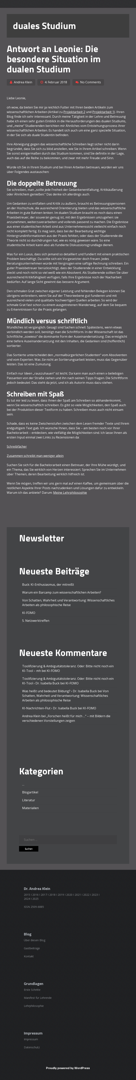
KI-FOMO (28, 613)
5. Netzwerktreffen (35, 621)
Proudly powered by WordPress (68, 1068)
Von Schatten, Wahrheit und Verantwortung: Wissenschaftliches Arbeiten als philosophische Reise (65, 695)
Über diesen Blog (34, 940)
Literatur (28, 800)
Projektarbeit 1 (103, 112)
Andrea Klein (23, 82)
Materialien (30, 808)
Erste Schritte (32, 990)
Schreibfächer (17, 446)
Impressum (31, 1039)
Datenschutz (32, 1047)
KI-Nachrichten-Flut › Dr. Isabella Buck (49, 708)
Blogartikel (30, 792)
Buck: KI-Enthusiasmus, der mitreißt (48, 584)
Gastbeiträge (32, 948)
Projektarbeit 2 (74, 112)
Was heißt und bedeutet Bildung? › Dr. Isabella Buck (59, 691)
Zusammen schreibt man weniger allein (35, 456)
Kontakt (29, 956)
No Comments (90, 82)
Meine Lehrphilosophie (70, 492)
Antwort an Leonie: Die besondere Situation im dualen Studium (54, 59)
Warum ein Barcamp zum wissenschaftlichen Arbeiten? (61, 592)
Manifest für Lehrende (38, 998)
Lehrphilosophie (34, 1006)
